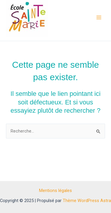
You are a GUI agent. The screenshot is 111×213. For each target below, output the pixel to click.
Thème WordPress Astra (87, 200)
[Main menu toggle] (99, 17)
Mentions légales (55, 190)
